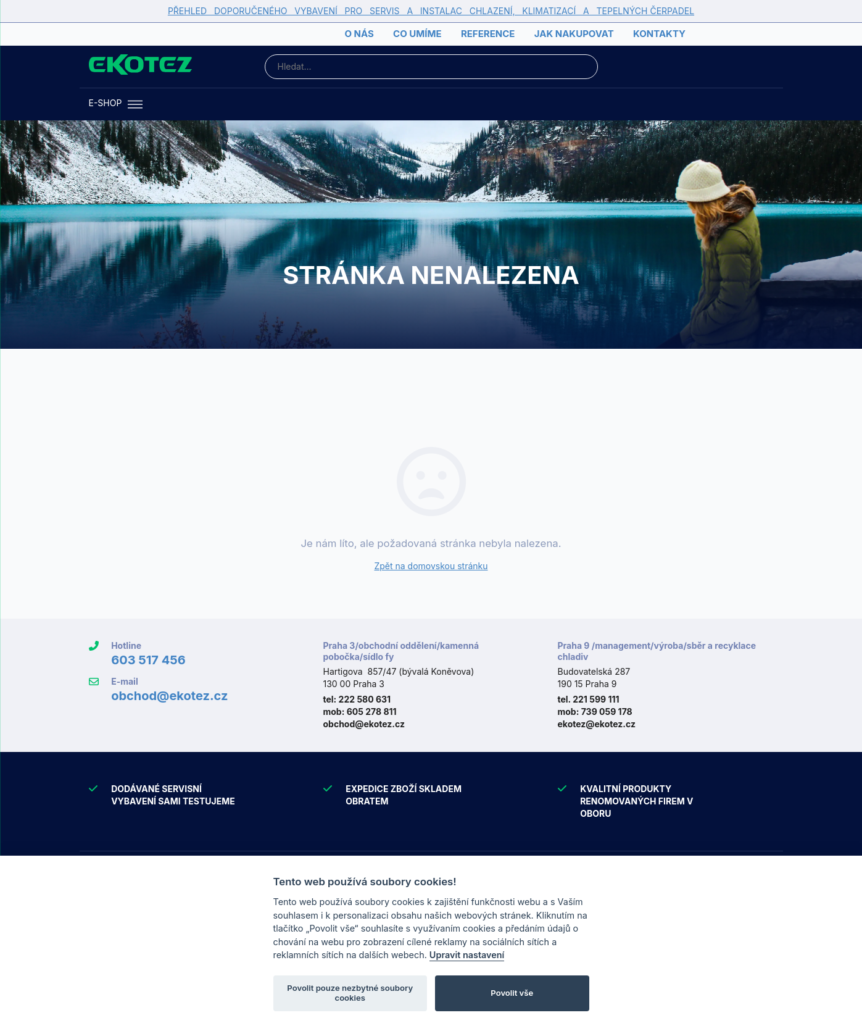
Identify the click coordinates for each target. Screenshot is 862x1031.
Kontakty (659, 34)
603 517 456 (148, 660)
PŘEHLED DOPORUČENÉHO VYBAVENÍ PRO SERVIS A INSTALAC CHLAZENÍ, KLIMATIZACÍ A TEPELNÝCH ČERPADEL (431, 11)
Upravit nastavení (467, 955)
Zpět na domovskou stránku (430, 566)
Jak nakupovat (574, 34)
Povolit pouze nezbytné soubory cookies (350, 993)
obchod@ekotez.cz (169, 695)
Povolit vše (512, 993)
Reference (488, 34)
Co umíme (417, 34)
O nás (358, 34)
